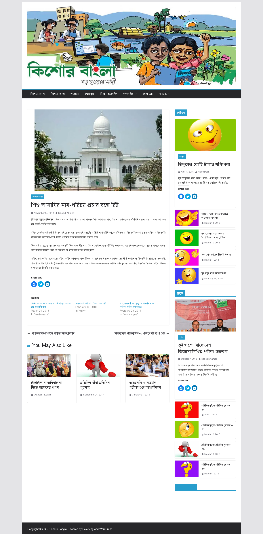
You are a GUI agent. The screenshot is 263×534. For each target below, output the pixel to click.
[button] (135, 93)
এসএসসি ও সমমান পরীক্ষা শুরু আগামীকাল (145, 385)
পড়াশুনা (74, 94)
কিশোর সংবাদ (37, 94)
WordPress (106, 529)
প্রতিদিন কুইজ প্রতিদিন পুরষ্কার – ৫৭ (217, 427)
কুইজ (181, 337)
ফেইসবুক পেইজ (186, 487)
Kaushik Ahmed (66, 213)
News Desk (203, 172)
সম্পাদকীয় (128, 94)
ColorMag (88, 529)
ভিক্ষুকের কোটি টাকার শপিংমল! (204, 164)
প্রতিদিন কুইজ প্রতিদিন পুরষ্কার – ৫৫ (217, 466)
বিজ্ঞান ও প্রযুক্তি (108, 94)
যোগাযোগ (148, 94)
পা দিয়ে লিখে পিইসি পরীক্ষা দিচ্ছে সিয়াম (51, 333)
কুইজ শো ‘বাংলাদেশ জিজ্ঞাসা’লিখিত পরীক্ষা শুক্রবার (203, 348)
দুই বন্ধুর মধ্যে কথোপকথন (213, 273)
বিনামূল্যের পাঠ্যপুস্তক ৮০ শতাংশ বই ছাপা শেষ (142, 333)
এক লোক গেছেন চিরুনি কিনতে (216, 254)
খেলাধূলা (89, 94)
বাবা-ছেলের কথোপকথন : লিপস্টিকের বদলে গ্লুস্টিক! (213, 235)
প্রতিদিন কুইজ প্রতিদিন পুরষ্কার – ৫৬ (217, 447)
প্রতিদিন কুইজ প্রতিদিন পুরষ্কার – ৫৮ (217, 407)
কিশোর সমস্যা (57, 94)
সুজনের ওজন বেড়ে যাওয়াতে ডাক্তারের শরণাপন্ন (214, 215)
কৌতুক (182, 156)
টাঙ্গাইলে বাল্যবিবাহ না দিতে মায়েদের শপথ (46, 385)
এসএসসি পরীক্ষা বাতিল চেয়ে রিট (90, 303)
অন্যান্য (163, 94)
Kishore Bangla (58, 529)
